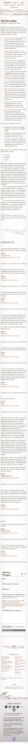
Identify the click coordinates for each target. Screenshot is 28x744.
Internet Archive (7, 737)
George (4, 545)
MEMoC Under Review (20, 665)
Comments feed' (25, 574)
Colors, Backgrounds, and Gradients (13, 109)
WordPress (6, 727)
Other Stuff (20, 5)
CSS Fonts (7, 71)
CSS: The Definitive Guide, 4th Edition (5, 659)
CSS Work (15, 2)
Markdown (13, 610)
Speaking (13, 5)
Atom (22, 690)
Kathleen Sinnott (5, 255)
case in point (19, 136)
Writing (7, 5)
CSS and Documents (10, 38)
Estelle (9, 149)
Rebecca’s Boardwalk (21, 649)
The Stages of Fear (5, 649)
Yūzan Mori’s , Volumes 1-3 (12, 732)
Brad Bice (3, 278)
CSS (25, 216)
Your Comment (11, 610)
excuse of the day (7, 717)
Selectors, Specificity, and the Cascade (14, 51)
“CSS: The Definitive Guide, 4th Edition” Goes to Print (7, 669)
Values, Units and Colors (11, 60)
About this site (14, 7)
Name (3, 579)
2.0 (17, 690)
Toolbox (22, 2)
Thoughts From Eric (9, 725)
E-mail (10, 584)
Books (21, 216)
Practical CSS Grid (5, 672)
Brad (2, 315)
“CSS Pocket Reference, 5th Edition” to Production (7, 664)
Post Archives (7, 2)
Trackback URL (22, 574)
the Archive (14, 650)
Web (2, 218)
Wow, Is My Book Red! (20, 668)
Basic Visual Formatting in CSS (12, 88)
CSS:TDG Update (9, 21)
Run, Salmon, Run (19, 659)
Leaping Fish (17, 674)
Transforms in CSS (9, 101)
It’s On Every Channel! (20, 671)
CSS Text (7, 81)
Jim (2, 326)
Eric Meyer (4, 333)
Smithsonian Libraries (10, 736)
